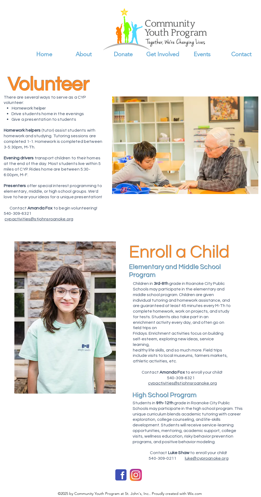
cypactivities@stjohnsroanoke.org (39, 219)
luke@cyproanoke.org (207, 458)
